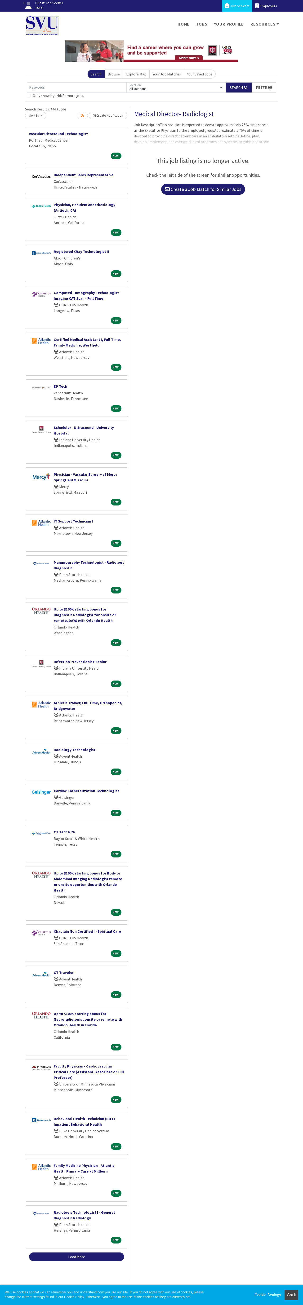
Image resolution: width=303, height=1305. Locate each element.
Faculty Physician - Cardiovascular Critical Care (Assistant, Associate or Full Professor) (89, 1072)
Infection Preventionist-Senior (80, 661)
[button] (264, 87)
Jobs (201, 24)
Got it (291, 1295)
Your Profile (229, 24)
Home (184, 24)
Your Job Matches (167, 74)
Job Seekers (237, 6)
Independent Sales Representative (83, 174)
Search (96, 74)
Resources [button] (262, 24)
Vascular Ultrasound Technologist (58, 133)
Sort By (34, 115)
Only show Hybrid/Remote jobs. (58, 95)
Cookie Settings (267, 1295)
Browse (114, 74)
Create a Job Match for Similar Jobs (203, 189)
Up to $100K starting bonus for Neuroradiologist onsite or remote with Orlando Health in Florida (88, 1019)
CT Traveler (64, 972)
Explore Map (136, 74)
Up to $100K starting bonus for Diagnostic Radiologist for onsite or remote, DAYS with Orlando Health (85, 615)
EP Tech (60, 386)
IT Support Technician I (73, 521)
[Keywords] (76, 87)
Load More (76, 1256)
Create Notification (108, 115)
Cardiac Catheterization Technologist (86, 790)
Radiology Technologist (74, 749)
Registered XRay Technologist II (81, 251)
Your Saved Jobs (199, 74)
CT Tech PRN (65, 832)
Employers (266, 6)
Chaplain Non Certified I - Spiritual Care (87, 931)
